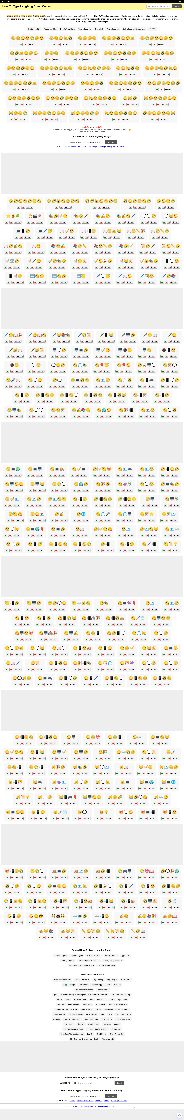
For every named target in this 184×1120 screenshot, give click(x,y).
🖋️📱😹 (106, 335)
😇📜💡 (171, 544)
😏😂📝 (127, 648)
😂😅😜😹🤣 (61, 38)
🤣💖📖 (147, 871)
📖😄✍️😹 (111, 231)
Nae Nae (117, 985)
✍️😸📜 (68, 931)
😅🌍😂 (81, 484)
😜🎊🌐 (105, 663)
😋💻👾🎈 (127, 603)
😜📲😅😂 (24, 737)
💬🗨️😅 (149, 216)
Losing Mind (68, 1024)
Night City (80, 1024)
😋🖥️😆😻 (24, 633)
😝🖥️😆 (81, 752)
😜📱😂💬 (114, 678)
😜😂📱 (115, 737)
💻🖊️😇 (45, 231)
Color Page (116, 1029)
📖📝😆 (67, 231)
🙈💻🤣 (59, 871)
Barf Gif (90, 1034)
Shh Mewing (100, 1004)
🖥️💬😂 (59, 350)
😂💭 (57, 380)
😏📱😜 (105, 648)
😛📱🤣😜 (58, 663)
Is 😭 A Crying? (69, 985)
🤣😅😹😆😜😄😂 (63, 201)
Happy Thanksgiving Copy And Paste (83, 1014)
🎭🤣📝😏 (58, 216)
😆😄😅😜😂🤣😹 (20, 83)
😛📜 (35, 663)
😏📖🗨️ (59, 648)
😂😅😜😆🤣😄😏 (27, 38)
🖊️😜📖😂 (37, 335)
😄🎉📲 (126, 410)
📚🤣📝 (126, 246)
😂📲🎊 (140, 395)
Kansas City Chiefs (82, 980)
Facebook (82, 147)
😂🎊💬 (170, 365)
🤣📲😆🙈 (83, 901)
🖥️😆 (146, 350)
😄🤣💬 (59, 484)
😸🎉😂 (58, 767)
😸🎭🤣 (80, 767)
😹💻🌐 (169, 782)
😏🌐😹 (139, 633)
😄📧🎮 (125, 469)
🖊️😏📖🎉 (13, 335)
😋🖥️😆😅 (161, 618)
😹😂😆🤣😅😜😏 (160, 98)
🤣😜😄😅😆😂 (137, 201)
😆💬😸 (12, 529)
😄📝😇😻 (101, 469)
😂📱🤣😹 (117, 395)
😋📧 (150, 603)
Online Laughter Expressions (134, 29)
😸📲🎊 (15, 782)
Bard (110, 1014)
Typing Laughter (50, 29)
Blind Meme (101, 1034)
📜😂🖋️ (148, 246)
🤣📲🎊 (60, 901)
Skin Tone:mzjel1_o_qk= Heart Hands (84, 1039)
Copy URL (111, 142)
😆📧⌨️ (172, 529)
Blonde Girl (101, 1000)
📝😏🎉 (80, 261)
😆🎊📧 (169, 514)
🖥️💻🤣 (81, 350)
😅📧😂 (34, 499)
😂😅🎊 (58, 410)
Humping (61, 1004)
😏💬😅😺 (14, 648)
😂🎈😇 (102, 365)
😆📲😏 (127, 544)
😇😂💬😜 (57, 603)
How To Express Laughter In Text (81, 965)
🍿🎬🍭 (35, 216)
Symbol (101, 1106)
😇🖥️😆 (34, 603)
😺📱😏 (38, 812)
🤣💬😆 (12, 886)
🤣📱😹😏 (37, 901)
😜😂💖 (93, 737)
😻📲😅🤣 (14, 871)
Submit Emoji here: (68, 1083)
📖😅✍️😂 (13, 246)
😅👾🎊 (125, 484)
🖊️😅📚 (169, 276)
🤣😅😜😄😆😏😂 (25, 201)
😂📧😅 (103, 380)
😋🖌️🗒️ (138, 618)
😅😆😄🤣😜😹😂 (56, 68)
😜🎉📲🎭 (82, 663)
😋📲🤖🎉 (91, 618)
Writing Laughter (113, 29)
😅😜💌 (37, 514)
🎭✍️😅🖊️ (126, 216)
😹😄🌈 (115, 797)
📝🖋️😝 (34, 261)
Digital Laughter (34, 29)
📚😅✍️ (58, 246)
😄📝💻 (79, 469)
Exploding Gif (112, 980)
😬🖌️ (171, 752)
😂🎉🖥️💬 (146, 365)
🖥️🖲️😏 (125, 350)
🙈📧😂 (81, 871)
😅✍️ (59, 514)
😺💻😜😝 (15, 812)
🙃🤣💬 (37, 871)
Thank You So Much (123, 1014)
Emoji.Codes (81, 1106)
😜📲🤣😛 (48, 737)
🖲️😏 (14, 365)
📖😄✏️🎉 (135, 231)
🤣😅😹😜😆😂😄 (101, 201)
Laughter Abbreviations (106, 965)
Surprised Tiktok (80, 1000)
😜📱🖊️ (91, 678)
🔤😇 (81, 276)
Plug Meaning (98, 980)
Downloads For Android (84, 990)
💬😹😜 (171, 216)
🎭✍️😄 (103, 216)
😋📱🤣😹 (67, 618)
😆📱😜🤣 (82, 544)
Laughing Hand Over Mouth (97, 1029)
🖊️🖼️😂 (147, 276)
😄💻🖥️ (35, 469)
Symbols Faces (59, 1014)
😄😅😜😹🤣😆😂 (157, 53)
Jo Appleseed (107, 1019)
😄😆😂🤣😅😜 (20, 68)
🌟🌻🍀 (13, 216)
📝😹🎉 (126, 261)
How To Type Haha (67, 29)
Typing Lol (99, 29)
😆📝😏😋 (103, 529)
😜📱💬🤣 (68, 678)
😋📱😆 (22, 618)
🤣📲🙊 (128, 901)
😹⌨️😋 (161, 797)
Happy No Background (111, 1024)
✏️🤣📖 (138, 931)
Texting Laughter (85, 29)
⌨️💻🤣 (80, 916)
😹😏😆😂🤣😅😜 (120, 113)
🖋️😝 (172, 335)
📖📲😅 (89, 231)
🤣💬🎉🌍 (169, 871)
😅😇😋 (15, 514)
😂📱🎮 (147, 380)
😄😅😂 (51, 53)
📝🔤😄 (12, 261)
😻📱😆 (170, 812)
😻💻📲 (148, 812)
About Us (92, 1106)
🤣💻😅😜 (57, 886)
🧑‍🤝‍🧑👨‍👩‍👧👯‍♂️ (58, 916)
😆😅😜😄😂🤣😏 (125, 83)
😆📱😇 (35, 544)
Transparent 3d (108, 1039)
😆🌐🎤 (103, 514)
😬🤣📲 (36, 767)
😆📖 (80, 529)
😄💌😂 (148, 410)
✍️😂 (123, 916)
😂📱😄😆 (45, 395)
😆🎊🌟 (147, 514)
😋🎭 (104, 603)
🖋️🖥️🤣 (128, 335)
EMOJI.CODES (6, 1)
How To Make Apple (123, 1019)
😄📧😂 (147, 469)
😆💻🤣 (58, 529)
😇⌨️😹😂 (81, 603)
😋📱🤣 (44, 618)
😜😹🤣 (130, 98)
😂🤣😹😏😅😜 (24, 53)
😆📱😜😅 (58, 544)
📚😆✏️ (80, 246)
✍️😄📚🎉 (146, 916)
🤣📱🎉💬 (103, 886)
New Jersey (83, 985)
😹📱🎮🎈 (68, 797)
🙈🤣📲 (103, 871)
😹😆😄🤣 (18, 113)
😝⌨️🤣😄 (126, 752)
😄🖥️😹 (37, 484)
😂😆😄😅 (87, 38)
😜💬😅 (171, 663)
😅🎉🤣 (103, 484)
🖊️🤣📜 (84, 335)
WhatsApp (123, 147)
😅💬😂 (147, 484)
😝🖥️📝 (59, 752)
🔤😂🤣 (59, 276)
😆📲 (105, 544)
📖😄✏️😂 (160, 231)
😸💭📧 (102, 767)
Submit (119, 1083)
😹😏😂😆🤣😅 (85, 113)
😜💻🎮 (45, 678)
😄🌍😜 (104, 410)
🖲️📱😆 (169, 350)
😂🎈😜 (124, 365)
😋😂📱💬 (116, 633)
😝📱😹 (37, 752)
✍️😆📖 (170, 916)
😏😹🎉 (149, 648)
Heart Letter (125, 980)
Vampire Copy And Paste (101, 985)
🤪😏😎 (36, 916)
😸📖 (123, 767)
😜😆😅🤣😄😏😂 (62, 98)
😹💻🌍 (147, 782)
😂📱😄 (22, 395)
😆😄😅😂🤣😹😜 (161, 68)
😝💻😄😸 (160, 737)
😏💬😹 (37, 648)
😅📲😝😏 (127, 499)
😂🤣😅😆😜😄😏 (156, 38)
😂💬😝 (35, 380)
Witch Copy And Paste (62, 980)
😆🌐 (81, 514)
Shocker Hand (93, 1024)
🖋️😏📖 (150, 335)
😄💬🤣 (170, 410)
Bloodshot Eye (73, 1004)
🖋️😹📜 (37, 350)
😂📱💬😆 (169, 380)
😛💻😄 (171, 648)
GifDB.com (109, 1106)
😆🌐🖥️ (125, 514)
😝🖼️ (103, 752)
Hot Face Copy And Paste (73, 1029)
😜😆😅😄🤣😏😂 (23, 98)
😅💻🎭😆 (169, 484)
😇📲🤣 (12, 603)
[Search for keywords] (158, 6)
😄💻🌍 (13, 469)
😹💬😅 (81, 782)
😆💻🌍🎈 (35, 529)
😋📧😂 (172, 603)
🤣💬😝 (34, 886)
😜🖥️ (71, 737)
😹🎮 (37, 782)
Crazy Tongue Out (116, 1034)
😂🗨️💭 (36, 410)
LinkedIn (91, 147)
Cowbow (56, 1019)
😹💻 (125, 782)
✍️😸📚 (46, 931)
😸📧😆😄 (168, 767)
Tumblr (115, 147)
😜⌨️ (137, 737)
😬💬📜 (149, 752)
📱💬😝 (172, 261)
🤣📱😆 (148, 886)
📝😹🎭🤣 (149, 261)
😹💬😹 (103, 782)
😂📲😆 (162, 395)
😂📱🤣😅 (93, 395)
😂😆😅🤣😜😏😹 (118, 38)
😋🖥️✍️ (71, 633)
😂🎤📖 (13, 380)
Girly (102, 1014)
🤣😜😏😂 (166, 201)
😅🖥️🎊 (172, 499)
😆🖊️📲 (149, 544)
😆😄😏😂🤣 (92, 83)
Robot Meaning (103, 990)
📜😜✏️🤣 (170, 246)
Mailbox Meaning (91, 1019)
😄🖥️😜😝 (14, 484)
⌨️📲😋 (102, 916)
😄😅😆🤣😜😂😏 (81, 53)
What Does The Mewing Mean (72, 1034)
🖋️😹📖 (15, 350)
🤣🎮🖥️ (125, 871)
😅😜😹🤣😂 (128, 68)
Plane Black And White (72, 1019)
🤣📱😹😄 (13, 901)
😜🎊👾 (127, 663)
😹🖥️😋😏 (92, 797)
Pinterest (100, 147)
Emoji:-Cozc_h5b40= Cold (91, 1009)
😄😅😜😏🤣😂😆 (119, 53)
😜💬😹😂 (22, 678)
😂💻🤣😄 (80, 380)
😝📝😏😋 (14, 752)
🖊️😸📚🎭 (61, 335)
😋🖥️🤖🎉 (48, 633)
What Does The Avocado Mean (116, 1009)
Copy (32, 44)
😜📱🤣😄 (162, 678)
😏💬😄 (161, 633)
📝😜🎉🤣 (103, 261)
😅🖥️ (150, 499)
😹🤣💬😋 (138, 797)
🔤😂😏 (37, 276)
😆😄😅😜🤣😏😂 (58, 83)
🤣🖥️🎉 (150, 901)
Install (59, 1000)
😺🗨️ (82, 812)
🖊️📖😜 (125, 276)
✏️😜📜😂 (91, 931)
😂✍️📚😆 (81, 410)
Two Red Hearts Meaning (120, 995)
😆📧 (126, 529)
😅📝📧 (12, 499)
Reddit (108, 147)
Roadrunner (87, 1004)
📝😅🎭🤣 (57, 261)
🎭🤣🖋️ (81, 216)
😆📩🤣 (13, 544)
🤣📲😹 (106, 901)
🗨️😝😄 (58, 365)
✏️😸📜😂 (115, 931)
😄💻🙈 (57, 469)
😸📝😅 (146, 767)
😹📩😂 (45, 797)
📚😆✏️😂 (103, 246)
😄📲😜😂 (169, 469)
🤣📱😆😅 (170, 886)
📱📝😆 (15, 276)
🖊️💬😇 (103, 276)
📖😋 (36, 246)
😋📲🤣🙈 (115, 618)
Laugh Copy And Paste (117, 1004)
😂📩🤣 (125, 380)
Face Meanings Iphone (118, 1000)
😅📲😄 (80, 499)
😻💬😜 (126, 812)
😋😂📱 (93, 633)
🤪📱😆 (14, 916)
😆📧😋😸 (149, 529)
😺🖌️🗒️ (60, 812)
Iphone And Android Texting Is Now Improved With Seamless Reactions (80, 995)
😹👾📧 (59, 782)
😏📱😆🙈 (82, 648)
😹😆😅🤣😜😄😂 (49, 113)
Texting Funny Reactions (113, 960)
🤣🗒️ (172, 901)
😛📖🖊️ (13, 663)
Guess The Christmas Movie (66, 1009)
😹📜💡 (23, 797)
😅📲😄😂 (103, 499)
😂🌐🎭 (80, 365)
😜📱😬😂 (138, 678)
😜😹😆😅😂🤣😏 (100, 98)
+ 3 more (152, 29)
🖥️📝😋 (103, 350)
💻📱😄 (23, 231)
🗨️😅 (36, 365)
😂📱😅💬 (69, 395)
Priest (68, 1000)
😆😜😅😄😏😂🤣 (163, 83)
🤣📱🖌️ (126, 886)
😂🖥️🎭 (14, 410)
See (91, 1000)
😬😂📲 (14, 767)
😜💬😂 (149, 663)
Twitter (73, 147)
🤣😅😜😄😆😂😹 (158, 113)
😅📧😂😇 (57, 499)
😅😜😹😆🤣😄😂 (94, 68)
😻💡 (104, 812)
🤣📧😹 (80, 886)
